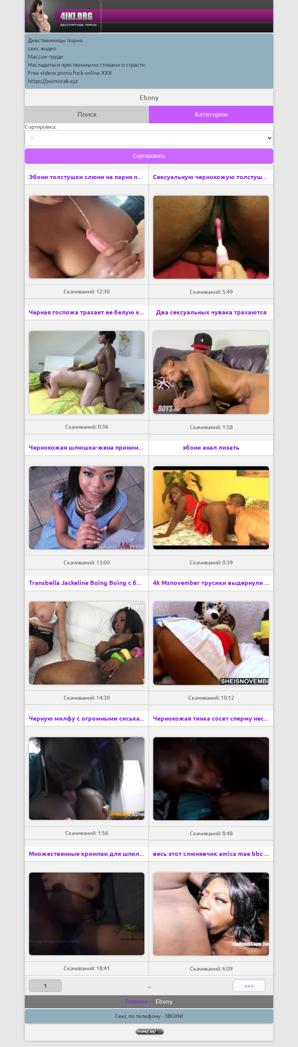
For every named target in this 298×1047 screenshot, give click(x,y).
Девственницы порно (55, 40)
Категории (211, 114)
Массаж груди (45, 56)
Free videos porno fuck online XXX (70, 73)
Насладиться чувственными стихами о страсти (86, 65)
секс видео (42, 48)
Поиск (87, 114)
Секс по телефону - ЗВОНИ (149, 1016)
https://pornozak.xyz (53, 81)
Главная (136, 1001)
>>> (249, 986)
